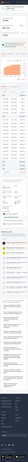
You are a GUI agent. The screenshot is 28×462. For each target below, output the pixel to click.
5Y (17, 60)
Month (23, 79)
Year (19, 79)
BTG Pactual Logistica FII (14, 267)
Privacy (17, 421)
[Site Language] (16, 2)
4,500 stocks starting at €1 (11, 214)
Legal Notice (18, 418)
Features (3, 418)
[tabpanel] (14, 70)
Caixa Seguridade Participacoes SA (16, 257)
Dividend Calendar (6, 401)
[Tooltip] (19, 201)
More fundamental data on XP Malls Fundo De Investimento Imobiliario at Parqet (14, 220)
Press (16, 410)
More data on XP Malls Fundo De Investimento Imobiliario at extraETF (14, 224)
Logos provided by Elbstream (8, 452)
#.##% (5, 35)
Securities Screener (6, 407)
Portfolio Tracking (6, 404)
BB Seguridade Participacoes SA (15, 247)
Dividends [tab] (5, 86)
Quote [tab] (17, 54)
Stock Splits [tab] (15, 86)
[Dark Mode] (19, 2)
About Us (17, 401)
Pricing (3, 415)
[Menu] (25, 2)
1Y (11, 60)
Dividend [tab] (3, 54)
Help (2, 424)
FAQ (2, 421)
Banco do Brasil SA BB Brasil (15, 252)
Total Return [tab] (24, 54)
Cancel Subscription (6, 427)
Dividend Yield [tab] (10, 54)
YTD (8, 60)
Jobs (16, 404)
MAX (21, 60)
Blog (16, 407)
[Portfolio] (22, 2)
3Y (14, 60)
